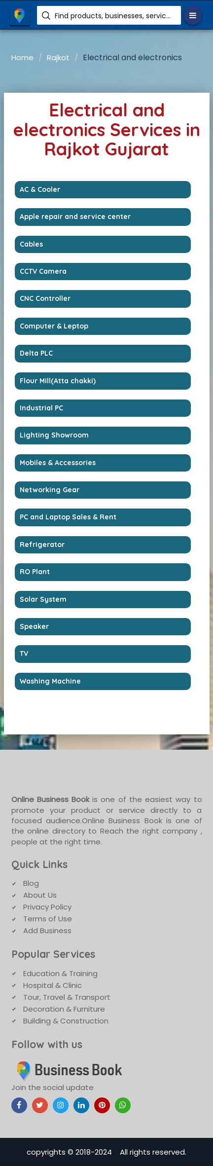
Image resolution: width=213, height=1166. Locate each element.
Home (22, 57)
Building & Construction (65, 1021)
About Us (40, 895)
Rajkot (58, 57)
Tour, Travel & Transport (66, 997)
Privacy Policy (47, 907)
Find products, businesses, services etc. (114, 16)
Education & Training (60, 973)
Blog (31, 883)
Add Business (47, 930)
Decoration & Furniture (64, 1009)
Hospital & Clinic (52, 985)
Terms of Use (47, 918)
